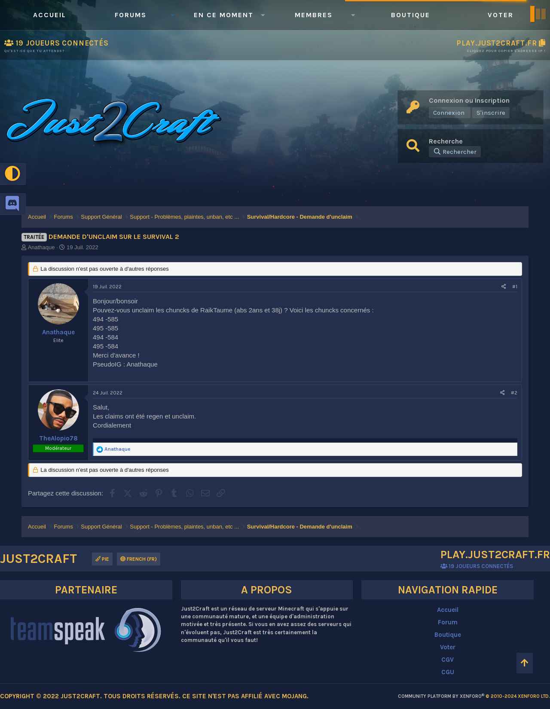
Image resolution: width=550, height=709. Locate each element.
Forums (131, 15)
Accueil (49, 15)
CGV (447, 659)
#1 (514, 287)
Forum (448, 622)
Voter (500, 15)
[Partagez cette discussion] (503, 287)
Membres (314, 15)
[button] (172, 15)
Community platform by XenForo (474, 696)
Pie (102, 559)
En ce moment (224, 15)
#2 (514, 393)
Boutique (410, 15)
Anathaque (41, 247)
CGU (447, 672)
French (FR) (138, 559)
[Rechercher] (455, 151)
